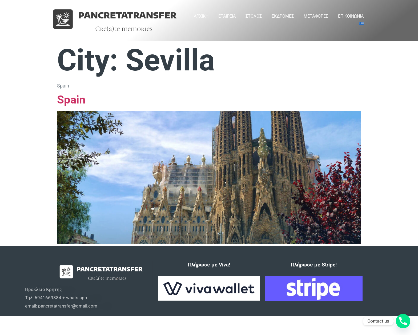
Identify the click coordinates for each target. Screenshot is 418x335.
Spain (71, 99)
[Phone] (403, 321)
